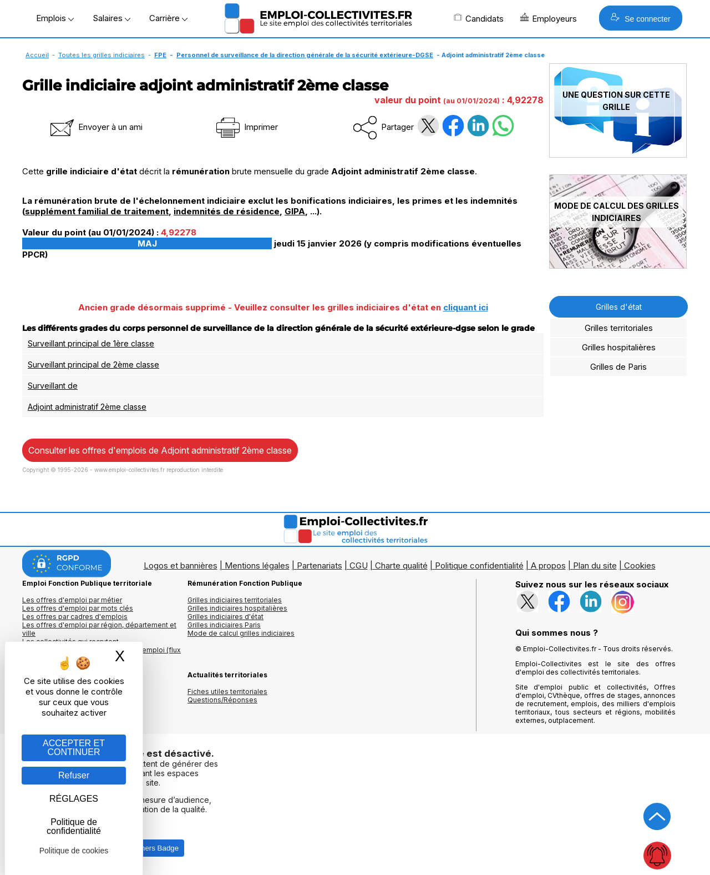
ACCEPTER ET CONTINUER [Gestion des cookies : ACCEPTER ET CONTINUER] (74, 747)
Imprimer (246, 127)
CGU (358, 565)
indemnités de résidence (227, 211)
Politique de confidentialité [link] (74, 826)
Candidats (479, 18)
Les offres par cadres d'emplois (75, 616)
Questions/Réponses (222, 700)
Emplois (55, 18)
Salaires (111, 18)
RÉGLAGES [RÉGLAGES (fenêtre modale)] (73, 798)
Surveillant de (53, 385)
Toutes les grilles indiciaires (101, 55)
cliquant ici (465, 307)
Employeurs (548, 18)
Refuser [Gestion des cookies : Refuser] (73, 775)
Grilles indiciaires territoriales (234, 600)
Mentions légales (257, 565)
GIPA (295, 211)
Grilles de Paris (618, 366)
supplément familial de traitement (97, 211)
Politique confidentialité (479, 565)
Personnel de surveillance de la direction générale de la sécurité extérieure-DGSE (304, 55)
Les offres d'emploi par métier (72, 600)
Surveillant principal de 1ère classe (91, 343)
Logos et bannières (180, 565)
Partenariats (319, 565)
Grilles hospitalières (619, 347)
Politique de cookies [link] (74, 850)
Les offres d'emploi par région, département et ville (99, 629)
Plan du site (595, 565)
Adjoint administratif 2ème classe (87, 406)
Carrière (168, 18)
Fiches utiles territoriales (227, 691)
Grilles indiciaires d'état (225, 616)
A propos (548, 565)
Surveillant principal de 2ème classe (93, 364)
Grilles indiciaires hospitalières (237, 608)
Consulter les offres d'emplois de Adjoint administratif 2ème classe (160, 450)
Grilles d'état (619, 306)
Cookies (640, 565)
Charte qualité (401, 565)
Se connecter (640, 18)
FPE (160, 55)
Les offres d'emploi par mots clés (77, 608)
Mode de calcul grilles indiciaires (241, 633)
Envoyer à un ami (95, 127)
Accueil (37, 55)
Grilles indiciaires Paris (224, 625)
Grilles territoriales (619, 328)
